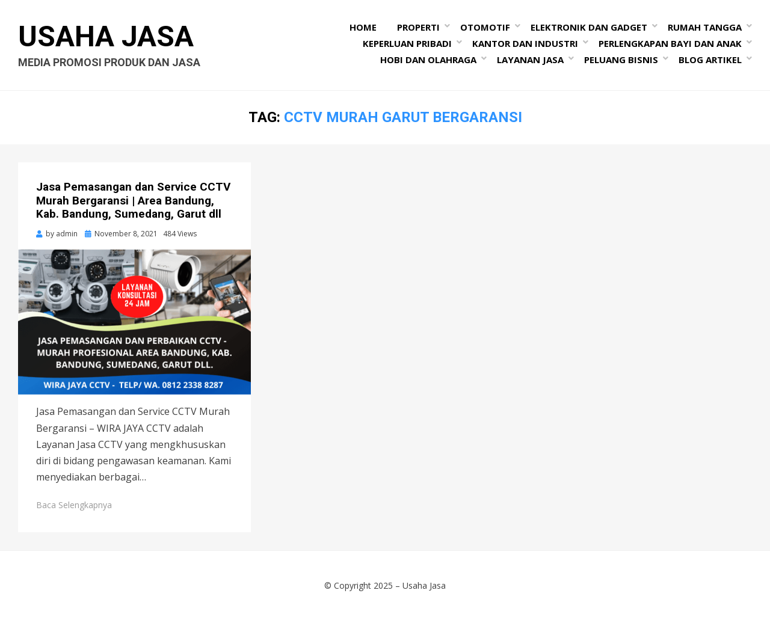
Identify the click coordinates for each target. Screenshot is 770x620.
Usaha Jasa (106, 36)
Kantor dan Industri (525, 43)
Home (363, 27)
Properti (418, 27)
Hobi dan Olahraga (428, 60)
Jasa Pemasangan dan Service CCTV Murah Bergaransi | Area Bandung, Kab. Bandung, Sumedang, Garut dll (133, 200)
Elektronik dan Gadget (589, 27)
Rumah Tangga (705, 27)
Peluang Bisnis (621, 60)
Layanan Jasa (530, 60)
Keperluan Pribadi (407, 43)
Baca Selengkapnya (74, 505)
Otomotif (485, 27)
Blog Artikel (710, 60)
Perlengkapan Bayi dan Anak (670, 43)
